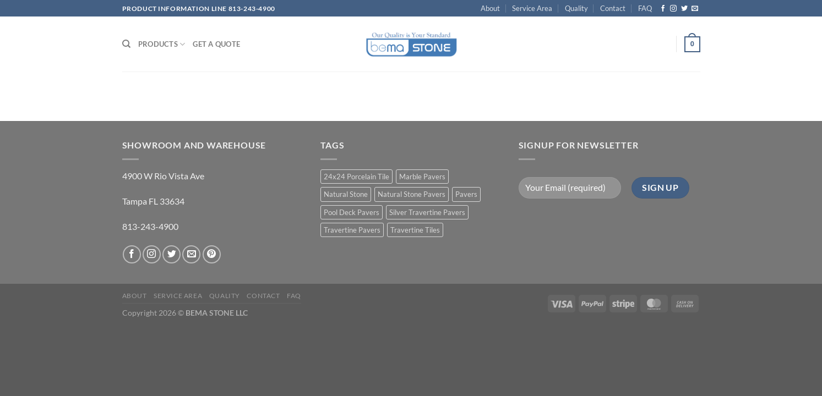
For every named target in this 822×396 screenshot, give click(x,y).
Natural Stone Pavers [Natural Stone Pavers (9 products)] (411, 194)
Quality (576, 8)
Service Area (532, 8)
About (490, 8)
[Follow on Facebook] (663, 9)
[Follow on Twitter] (684, 9)
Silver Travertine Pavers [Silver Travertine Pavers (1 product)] (427, 212)
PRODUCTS (162, 44)
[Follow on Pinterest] (212, 254)
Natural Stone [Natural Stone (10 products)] (346, 194)
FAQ (645, 8)
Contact (612, 8)
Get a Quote (216, 44)
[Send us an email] (695, 9)
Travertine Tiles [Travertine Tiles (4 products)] (415, 230)
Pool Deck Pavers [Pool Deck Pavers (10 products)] (351, 212)
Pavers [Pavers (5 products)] (466, 194)
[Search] (126, 44)
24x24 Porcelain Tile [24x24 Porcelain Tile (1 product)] (356, 176)
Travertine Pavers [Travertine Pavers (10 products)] (352, 230)
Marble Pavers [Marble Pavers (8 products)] (422, 176)
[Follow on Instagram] (673, 9)
